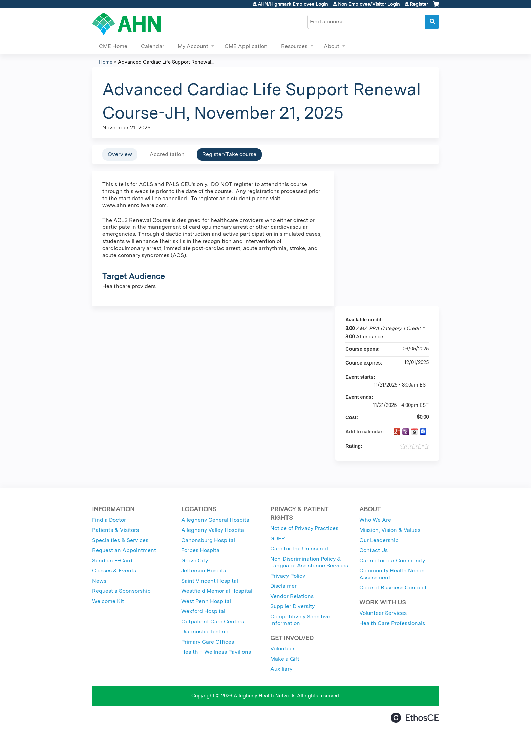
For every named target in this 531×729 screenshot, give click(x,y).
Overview (120, 154)
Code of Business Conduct (393, 587)
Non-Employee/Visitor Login (369, 4)
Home (105, 62)
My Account (193, 46)
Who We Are (375, 520)
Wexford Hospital (203, 611)
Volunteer (282, 648)
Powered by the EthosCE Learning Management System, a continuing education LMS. (415, 718)
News (99, 581)
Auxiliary (281, 669)
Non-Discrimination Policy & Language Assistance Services (309, 562)
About (331, 46)
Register (419, 4)
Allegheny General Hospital (216, 520)
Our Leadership (379, 540)
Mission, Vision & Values (389, 530)
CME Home (113, 46)
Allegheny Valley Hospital (213, 530)
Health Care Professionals (392, 623)
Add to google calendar (397, 431)
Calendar (152, 46)
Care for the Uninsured (299, 548)
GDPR (277, 538)
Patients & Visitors (115, 530)
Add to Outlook (423, 431)
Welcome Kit (108, 601)
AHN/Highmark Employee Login (293, 4)
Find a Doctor (109, 520)
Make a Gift (284, 658)
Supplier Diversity (292, 606)
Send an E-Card (112, 560)
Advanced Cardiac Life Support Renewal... (166, 62)
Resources (294, 46)
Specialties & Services (120, 540)
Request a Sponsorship (121, 591)
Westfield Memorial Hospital (216, 591)
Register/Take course (229, 154)
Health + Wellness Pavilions (216, 652)
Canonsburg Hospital (208, 540)
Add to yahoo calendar (405, 431)
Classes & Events (114, 570)
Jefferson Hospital (204, 570)
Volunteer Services (383, 613)
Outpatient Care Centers (212, 621)
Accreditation (167, 154)
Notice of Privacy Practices (304, 528)
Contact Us (373, 550)
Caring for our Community (392, 560)
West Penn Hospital (206, 601)
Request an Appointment (124, 550)
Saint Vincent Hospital (209, 581)
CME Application (246, 46)
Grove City (194, 560)
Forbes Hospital (201, 550)
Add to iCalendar (414, 431)
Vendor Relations (292, 596)
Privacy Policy (287, 575)
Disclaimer (283, 586)
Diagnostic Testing (205, 631)
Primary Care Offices (207, 642)
